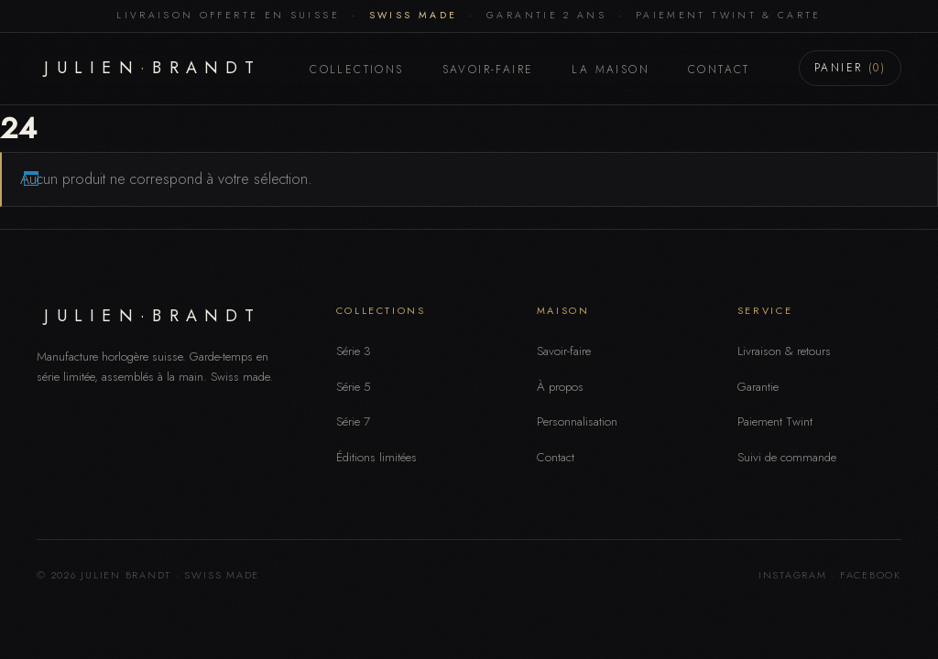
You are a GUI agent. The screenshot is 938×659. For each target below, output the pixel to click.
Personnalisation (577, 421)
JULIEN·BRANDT (152, 316)
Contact (719, 69)
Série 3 (353, 351)
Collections (356, 69)
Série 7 (353, 421)
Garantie (758, 386)
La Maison (610, 69)
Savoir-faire (488, 69)
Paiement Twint (775, 421)
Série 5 (353, 386)
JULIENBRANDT (152, 68)
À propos (560, 386)
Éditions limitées (376, 457)
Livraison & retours (784, 351)
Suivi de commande (786, 457)
